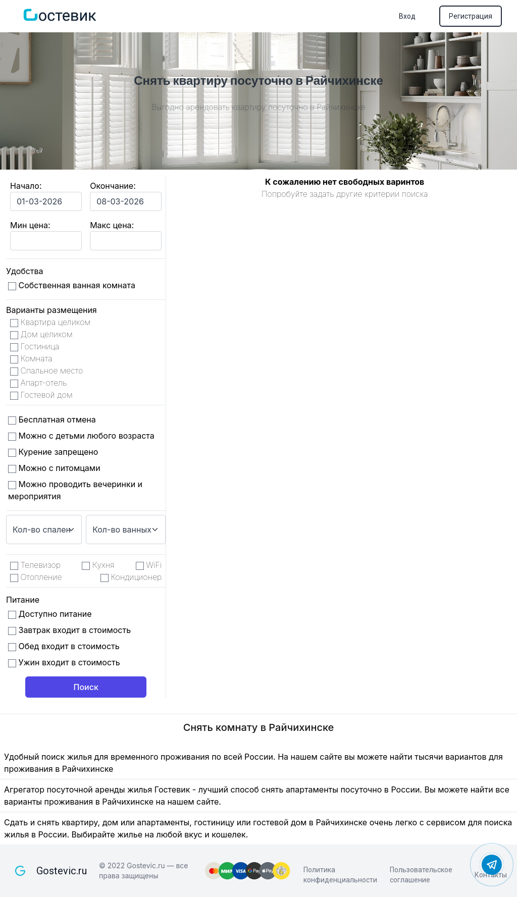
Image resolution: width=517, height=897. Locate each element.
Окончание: (113, 186)
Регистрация (470, 16)
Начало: (26, 186)
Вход (407, 16)
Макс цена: (112, 225)
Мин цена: (30, 225)
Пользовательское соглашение (421, 875)
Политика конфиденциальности (340, 875)
